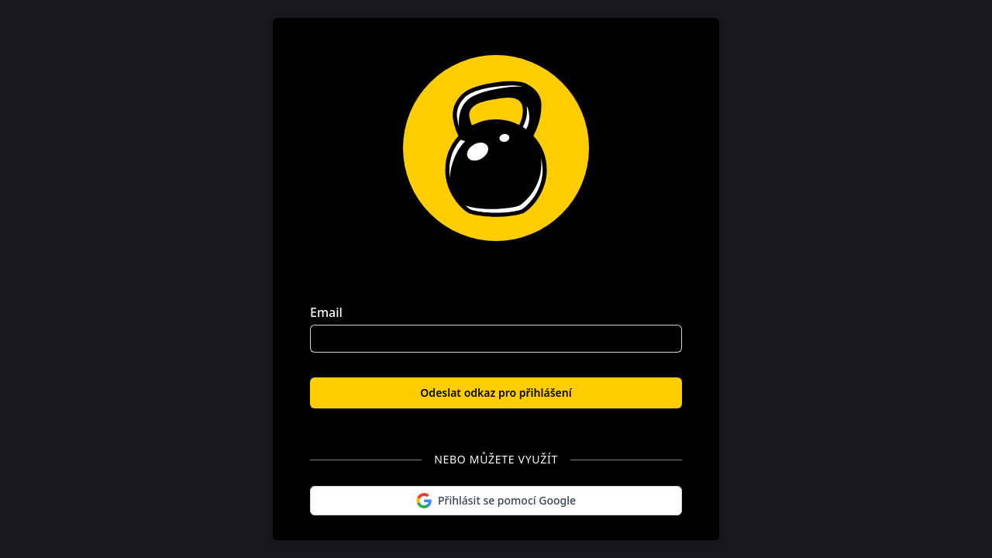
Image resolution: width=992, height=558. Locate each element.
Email (326, 312)
